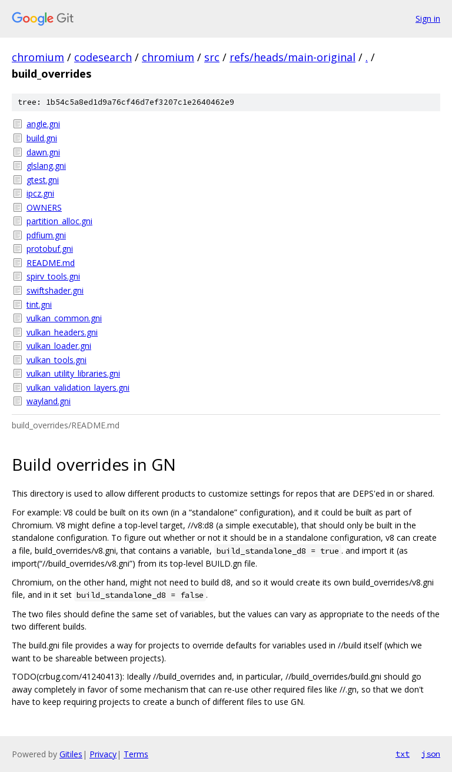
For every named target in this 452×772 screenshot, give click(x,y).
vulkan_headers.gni (62, 332)
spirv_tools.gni (53, 276)
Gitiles (70, 754)
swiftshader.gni (55, 290)
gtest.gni (42, 179)
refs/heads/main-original (292, 57)
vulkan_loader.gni (58, 345)
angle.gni (43, 123)
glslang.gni (46, 165)
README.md (50, 262)
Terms (136, 754)
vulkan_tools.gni (56, 359)
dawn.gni (43, 152)
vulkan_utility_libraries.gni (73, 373)
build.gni (41, 138)
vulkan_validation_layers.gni (77, 387)
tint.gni (39, 304)
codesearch (103, 57)
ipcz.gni (40, 193)
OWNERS (44, 207)
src (212, 57)
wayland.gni (48, 401)
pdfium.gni (46, 235)
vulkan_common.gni (64, 318)
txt (403, 753)
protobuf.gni (49, 248)
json (430, 753)
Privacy (103, 754)
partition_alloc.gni (59, 221)
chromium (38, 57)
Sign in (428, 18)
